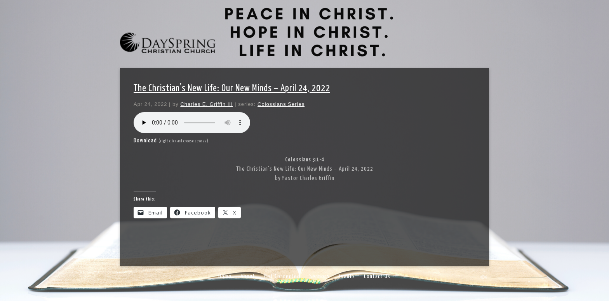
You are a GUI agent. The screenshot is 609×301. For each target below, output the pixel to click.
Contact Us (377, 276)
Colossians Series (281, 104)
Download (145, 141)
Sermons (319, 276)
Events (347, 276)
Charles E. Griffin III (206, 104)
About (247, 276)
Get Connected (282, 276)
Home (224, 276)
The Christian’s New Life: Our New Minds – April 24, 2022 (232, 88)
